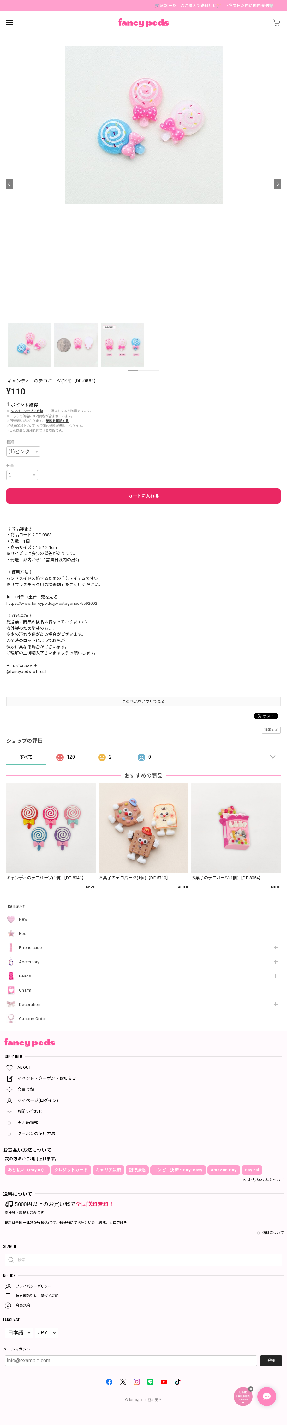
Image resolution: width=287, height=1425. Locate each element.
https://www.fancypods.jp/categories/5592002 (51, 603)
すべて (26, 757)
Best (23, 933)
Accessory (29, 961)
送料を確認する (57, 421)
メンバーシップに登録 (27, 411)
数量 (10, 466)
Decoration (29, 1004)
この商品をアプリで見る (143, 702)
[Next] (277, 184)
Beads (25, 976)
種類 (10, 442)
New (23, 919)
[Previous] (9, 184)
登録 (271, 1360)
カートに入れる (143, 495)
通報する (271, 730)
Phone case (30, 947)
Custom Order (32, 1018)
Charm (25, 990)
